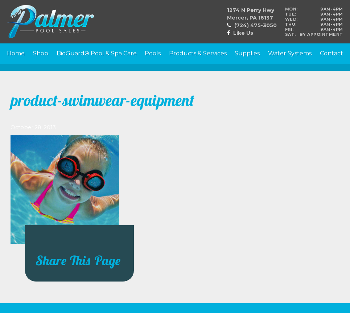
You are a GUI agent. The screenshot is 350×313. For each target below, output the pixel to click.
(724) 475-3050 (255, 25)
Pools (153, 53)
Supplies (247, 53)
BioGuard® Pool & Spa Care (97, 53)
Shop (40, 53)
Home (16, 53)
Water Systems (290, 53)
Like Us (243, 33)
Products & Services (198, 53)
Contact (331, 53)
